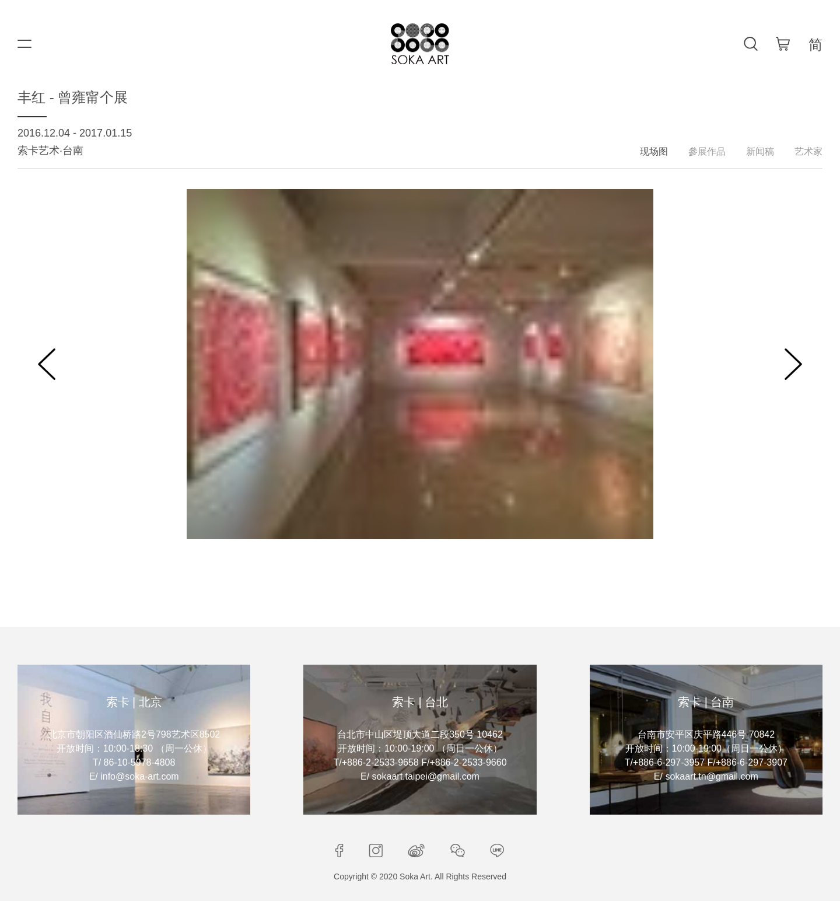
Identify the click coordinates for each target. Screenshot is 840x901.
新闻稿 (760, 151)
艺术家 (808, 151)
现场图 (654, 151)
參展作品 (707, 151)
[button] (46, 364)
